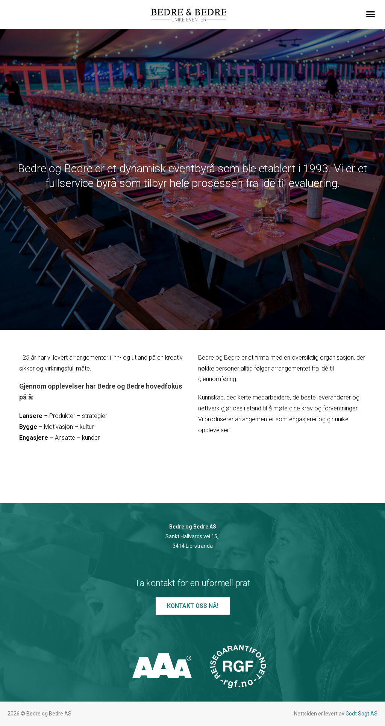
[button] (370, 14)
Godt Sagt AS (361, 714)
